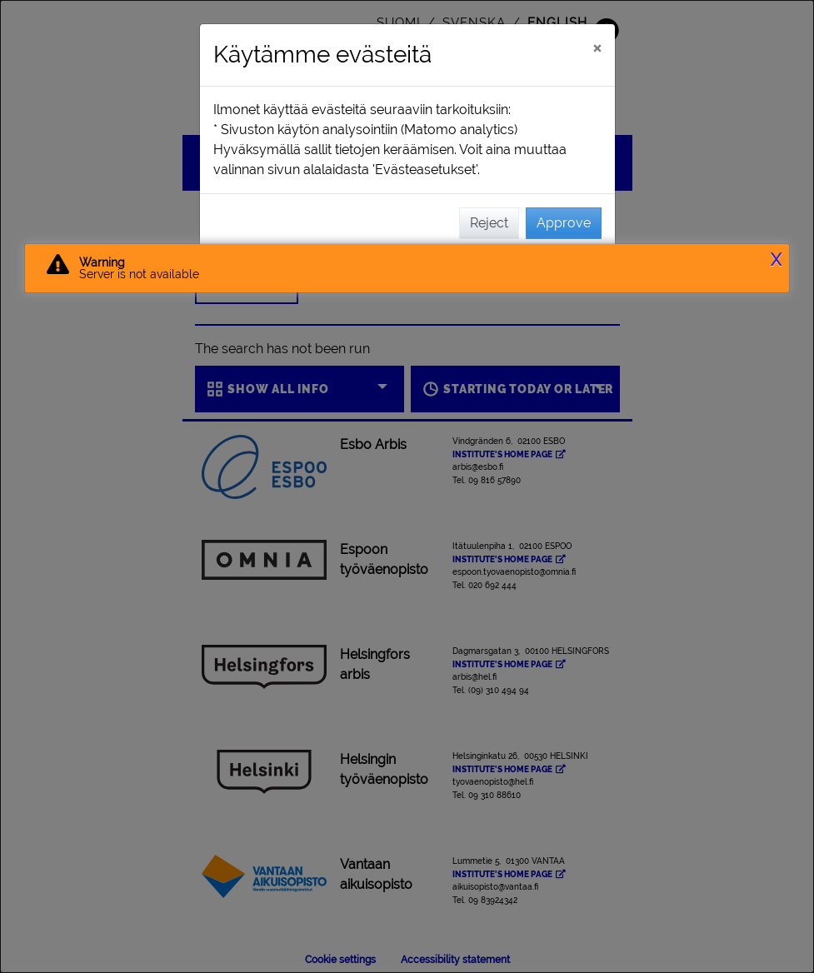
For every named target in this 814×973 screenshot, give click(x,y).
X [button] (776, 260)
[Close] (597, 47)
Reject (489, 223)
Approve (564, 223)
